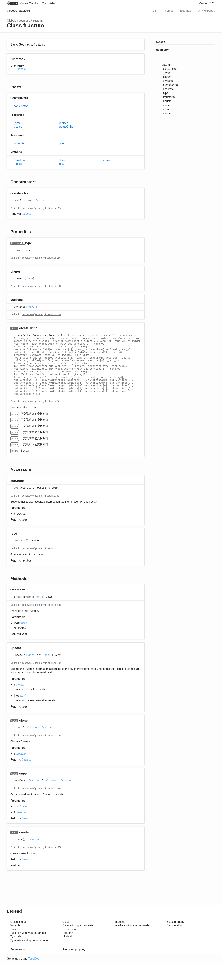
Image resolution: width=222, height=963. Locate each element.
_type (17, 122)
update (18, 163)
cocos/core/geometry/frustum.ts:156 (41, 257)
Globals (11, 20)
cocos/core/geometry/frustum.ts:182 (41, 662)
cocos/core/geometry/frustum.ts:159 (41, 208)
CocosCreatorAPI (18, 10)
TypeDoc (33, 958)
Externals (185, 10)
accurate (19, 143)
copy (62, 163)
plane (29, 278)
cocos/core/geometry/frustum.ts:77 (40, 401)
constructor (21, 106)
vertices (63, 122)
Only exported (206, 10)
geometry (24, 20)
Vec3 (31, 307)
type (61, 143)
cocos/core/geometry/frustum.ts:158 (41, 286)
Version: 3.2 (206, 3)
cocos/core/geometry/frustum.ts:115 (41, 847)
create (107, 160)
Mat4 (39, 597)
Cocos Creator (29, 3)
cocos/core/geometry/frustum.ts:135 (41, 788)
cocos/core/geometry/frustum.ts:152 (41, 548)
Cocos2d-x (48, 3)
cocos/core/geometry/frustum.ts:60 (40, 495)
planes (18, 126)
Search (144, 10)
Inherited (168, 10)
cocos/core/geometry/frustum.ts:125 (41, 735)
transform (20, 160)
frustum (37, 20)
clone (62, 160)
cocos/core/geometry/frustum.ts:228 (41, 604)
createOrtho (66, 126)
